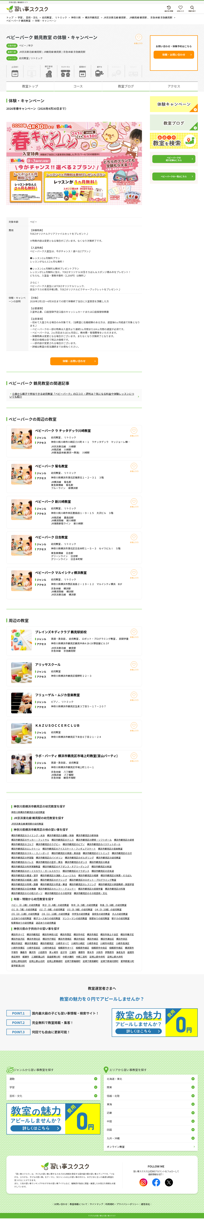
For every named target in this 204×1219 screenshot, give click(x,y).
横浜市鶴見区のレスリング (82, 885)
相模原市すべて (66, 948)
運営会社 (145, 1204)
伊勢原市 (109, 952)
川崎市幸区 (92, 943)
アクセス (174, 86)
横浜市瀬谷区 (107, 939)
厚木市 (90, 952)
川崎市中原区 (107, 943)
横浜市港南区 (65, 939)
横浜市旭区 (79, 939)
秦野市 (81, 952)
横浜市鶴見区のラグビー (48, 845)
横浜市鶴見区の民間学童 (90, 889)
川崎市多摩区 (18, 948)
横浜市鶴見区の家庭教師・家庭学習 (116, 885)
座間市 (130, 952)
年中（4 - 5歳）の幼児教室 (84, 905)
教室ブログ (126, 86)
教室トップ (30, 86)
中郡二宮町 (81, 957)
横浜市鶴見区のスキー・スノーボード (30, 853)
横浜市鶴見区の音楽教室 (110, 849)
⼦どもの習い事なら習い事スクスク (103, 1216)
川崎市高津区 (122, 943)
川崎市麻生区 (49, 948)
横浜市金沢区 (18, 939)
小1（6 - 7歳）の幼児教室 (24, 910)
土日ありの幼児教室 (21, 919)
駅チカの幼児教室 (121, 919)
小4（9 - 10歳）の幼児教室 (108, 910)
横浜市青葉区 (31, 943)
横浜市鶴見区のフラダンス (76, 871)
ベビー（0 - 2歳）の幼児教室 (25, 905)
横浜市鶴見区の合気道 (103, 871)
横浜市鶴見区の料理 (115, 889)
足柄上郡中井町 (97, 957)
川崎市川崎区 (78, 943)
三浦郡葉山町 (38, 957)
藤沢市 (32, 952)
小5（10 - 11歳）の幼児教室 (25, 914)
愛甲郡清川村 (18, 966)
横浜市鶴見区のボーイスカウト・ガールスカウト (35, 871)
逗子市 (63, 952)
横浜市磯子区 (127, 935)
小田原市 (42, 952)
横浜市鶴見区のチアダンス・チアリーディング (66, 867)
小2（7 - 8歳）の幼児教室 (52, 910)
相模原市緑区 (82, 948)
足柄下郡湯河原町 (110, 961)
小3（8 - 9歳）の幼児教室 (79, 910)
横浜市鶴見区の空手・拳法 (49, 862)
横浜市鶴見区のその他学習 (58, 894)
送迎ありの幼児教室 (46, 923)
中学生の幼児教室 (81, 914)
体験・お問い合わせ (173, 54)
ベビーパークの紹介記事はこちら (174, 159)
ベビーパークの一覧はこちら (174, 176)
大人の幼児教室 (120, 914)
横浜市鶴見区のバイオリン (49, 858)
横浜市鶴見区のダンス (76, 862)
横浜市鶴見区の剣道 (101, 867)
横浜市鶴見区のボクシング (53, 880)
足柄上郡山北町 (37, 961)
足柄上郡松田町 (19, 961)
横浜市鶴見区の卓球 (124, 840)
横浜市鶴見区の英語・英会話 (66, 853)
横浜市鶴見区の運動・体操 (60, 836)
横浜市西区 (65, 935)
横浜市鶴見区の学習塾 (22, 858)
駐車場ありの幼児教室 (22, 923)
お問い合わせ (60, 1204)
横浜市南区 (92, 935)
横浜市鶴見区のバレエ (22, 862)
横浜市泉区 (16, 943)
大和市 (99, 952)
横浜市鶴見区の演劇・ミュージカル (58, 876)
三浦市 (72, 952)
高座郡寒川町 (53, 957)
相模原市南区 (116, 948)
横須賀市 (129, 948)
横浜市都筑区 (47, 943)
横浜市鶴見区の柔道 (99, 862)
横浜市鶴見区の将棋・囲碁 (24, 885)
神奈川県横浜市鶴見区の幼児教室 (28, 812)
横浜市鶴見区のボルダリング (79, 858)
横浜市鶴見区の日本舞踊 (23, 889)
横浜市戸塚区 (49, 939)
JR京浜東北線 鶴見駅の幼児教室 (27, 824)
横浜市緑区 (92, 939)
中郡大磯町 (68, 957)
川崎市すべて (62, 943)
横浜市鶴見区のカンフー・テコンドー (57, 889)
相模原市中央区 (99, 948)
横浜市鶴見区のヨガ (122, 853)
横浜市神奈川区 (50, 935)
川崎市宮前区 (33, 948)
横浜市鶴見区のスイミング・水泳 (28, 836)
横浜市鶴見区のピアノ (74, 845)
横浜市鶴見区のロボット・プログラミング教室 (92, 880)
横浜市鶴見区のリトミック (96, 853)
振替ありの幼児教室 (99, 919)
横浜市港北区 (33, 939)
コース (78, 86)
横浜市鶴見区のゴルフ (22, 845)
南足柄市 (15, 957)
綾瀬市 (25, 957)
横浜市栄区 (121, 939)
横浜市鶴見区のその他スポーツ (27, 894)
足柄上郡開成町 (55, 961)
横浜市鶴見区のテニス (63, 840)
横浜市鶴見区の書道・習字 (24, 876)
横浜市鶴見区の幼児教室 (108, 858)
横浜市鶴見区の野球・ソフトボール (94, 840)
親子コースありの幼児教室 (47, 919)
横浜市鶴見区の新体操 (87, 836)
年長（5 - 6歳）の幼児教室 (113, 905)
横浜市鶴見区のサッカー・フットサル (30, 840)
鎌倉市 (23, 952)
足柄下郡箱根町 (73, 961)
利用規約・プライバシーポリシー (122, 1204)
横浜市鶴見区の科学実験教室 (25, 867)
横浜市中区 (79, 935)
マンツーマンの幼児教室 (75, 919)
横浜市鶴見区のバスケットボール (103, 845)
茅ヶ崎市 (53, 952)
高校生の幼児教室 (101, 914)
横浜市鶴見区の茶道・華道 (53, 885)
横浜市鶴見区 (33, 935)
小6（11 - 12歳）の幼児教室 (55, 914)
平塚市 (14, 952)
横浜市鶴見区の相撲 (88, 876)
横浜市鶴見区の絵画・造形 (24, 880)
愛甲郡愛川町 (127, 961)
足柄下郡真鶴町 (90, 961)
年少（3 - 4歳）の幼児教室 (55, 905)
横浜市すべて (17, 935)
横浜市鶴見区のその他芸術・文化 (90, 894)
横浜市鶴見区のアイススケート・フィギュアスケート (69, 849)
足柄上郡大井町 (115, 957)
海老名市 (120, 952)
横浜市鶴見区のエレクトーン (25, 849)
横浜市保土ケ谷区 (109, 935)
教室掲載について (79, 1204)
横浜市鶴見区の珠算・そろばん (116, 876)
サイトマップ (96, 1204)
